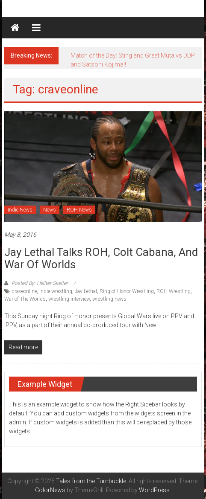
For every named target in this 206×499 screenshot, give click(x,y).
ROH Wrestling (173, 291)
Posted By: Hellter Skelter (39, 283)
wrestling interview (69, 299)
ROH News (79, 210)
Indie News (20, 210)
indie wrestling (55, 291)
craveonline (24, 291)
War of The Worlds (25, 299)
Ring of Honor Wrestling (127, 291)
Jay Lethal (86, 291)
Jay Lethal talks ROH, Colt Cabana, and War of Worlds (101, 258)
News (49, 210)
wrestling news (109, 299)
